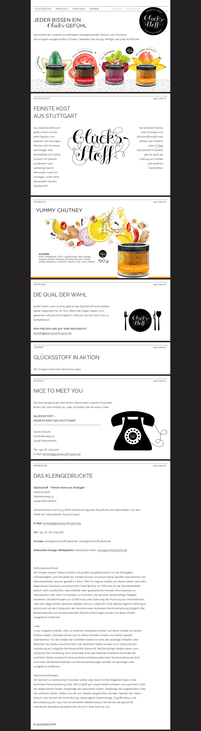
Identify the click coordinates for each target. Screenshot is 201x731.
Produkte (62, 9)
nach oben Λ (159, 98)
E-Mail (159, 145)
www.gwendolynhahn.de (112, 550)
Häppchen (78, 9)
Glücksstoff (43, 9)
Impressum (133, 9)
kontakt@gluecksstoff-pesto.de (53, 333)
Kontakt (116, 9)
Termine (94, 9)
